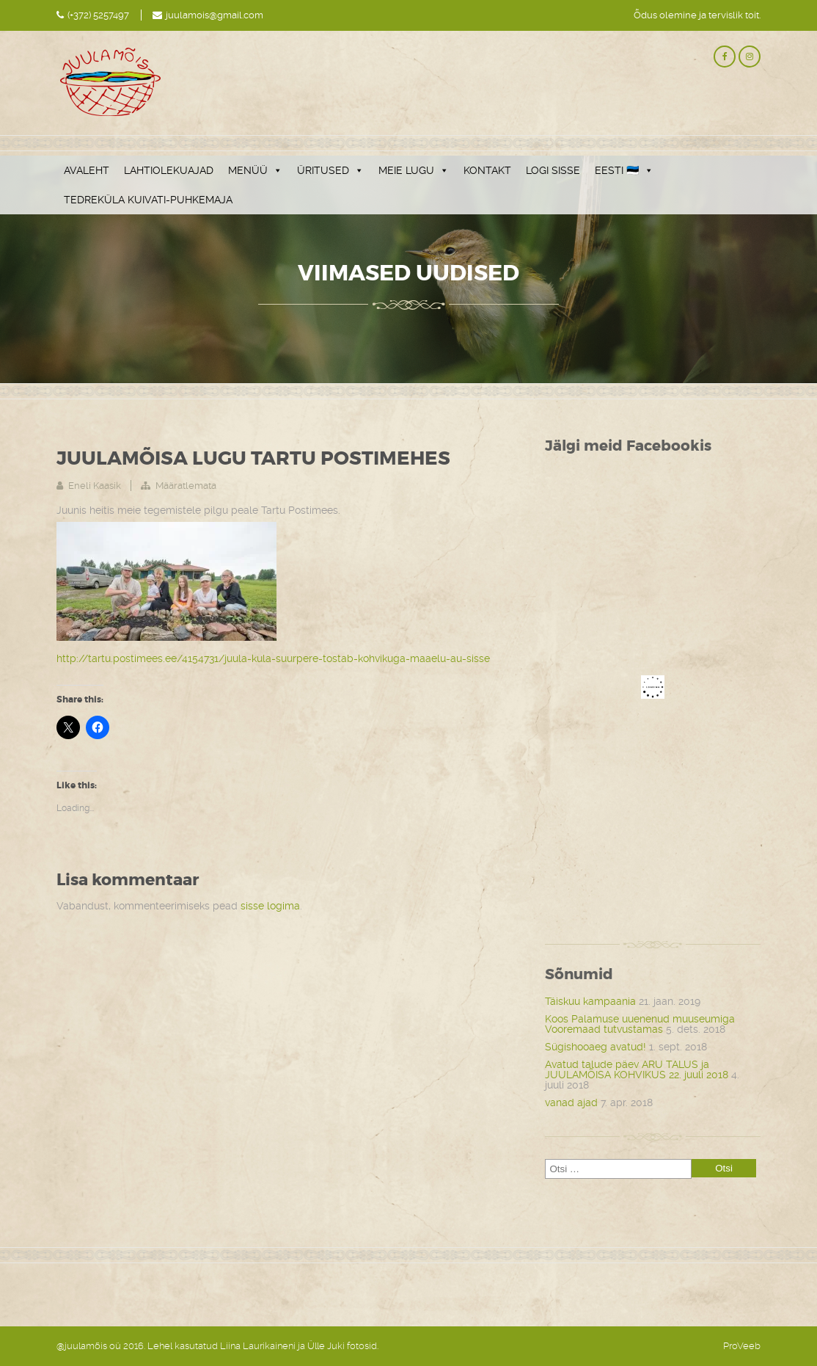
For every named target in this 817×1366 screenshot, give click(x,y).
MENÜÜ (255, 170)
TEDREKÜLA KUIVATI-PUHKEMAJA (148, 200)
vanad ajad (571, 1102)
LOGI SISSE (553, 170)
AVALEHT (86, 170)
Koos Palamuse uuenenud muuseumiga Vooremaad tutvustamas (640, 1024)
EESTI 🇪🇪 (624, 170)
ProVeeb (742, 1345)
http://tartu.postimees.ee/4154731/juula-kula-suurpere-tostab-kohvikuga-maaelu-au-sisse (273, 658)
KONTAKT (487, 170)
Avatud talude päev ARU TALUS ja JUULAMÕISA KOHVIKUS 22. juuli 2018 (636, 1069)
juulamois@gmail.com (214, 15)
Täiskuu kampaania (590, 1001)
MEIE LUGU (413, 170)
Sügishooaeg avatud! (595, 1047)
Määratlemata (185, 485)
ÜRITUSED (330, 170)
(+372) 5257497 (98, 15)
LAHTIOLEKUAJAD (168, 170)
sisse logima (270, 906)
